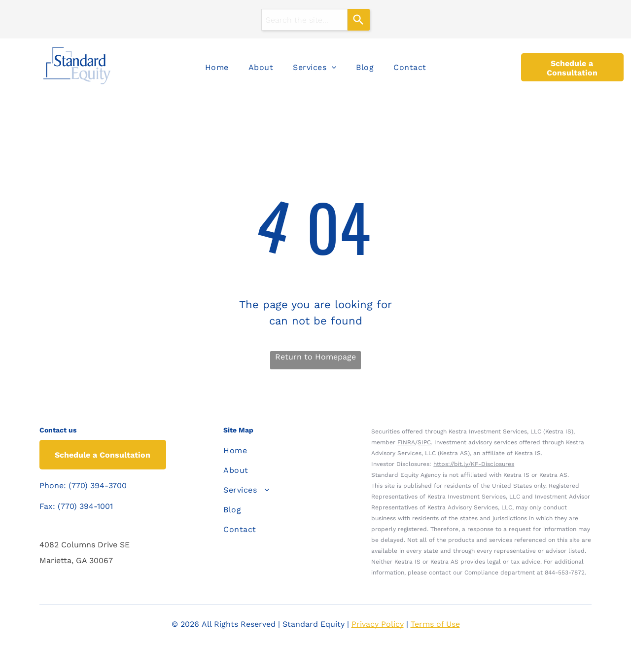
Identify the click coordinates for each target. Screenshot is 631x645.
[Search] (359, 20)
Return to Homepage (315, 356)
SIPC (424, 442)
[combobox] (304, 20)
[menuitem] (217, 67)
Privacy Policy (377, 624)
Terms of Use (435, 624)
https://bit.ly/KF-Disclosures (473, 464)
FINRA (406, 442)
